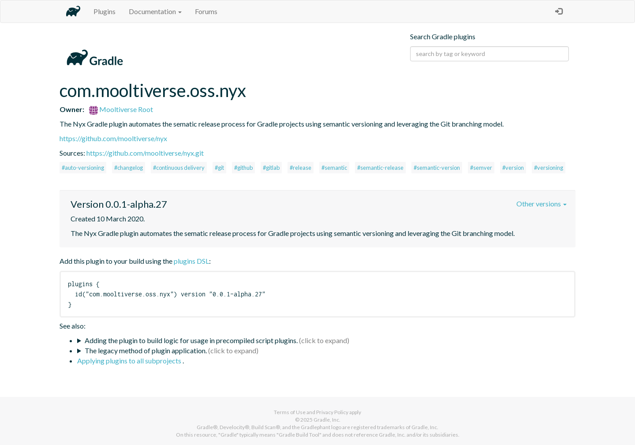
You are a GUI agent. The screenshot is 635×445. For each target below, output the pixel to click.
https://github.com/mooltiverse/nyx (113, 138)
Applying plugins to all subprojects (130, 360)
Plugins (104, 11)
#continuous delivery (179, 167)
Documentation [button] (155, 11)
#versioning (548, 167)
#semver (481, 167)
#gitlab (271, 167)
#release (300, 167)
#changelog (128, 167)
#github (243, 167)
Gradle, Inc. (327, 419)
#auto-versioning (83, 167)
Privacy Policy (332, 412)
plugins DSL (191, 261)
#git (219, 167)
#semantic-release (380, 167)
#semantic (334, 167)
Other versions (541, 203)
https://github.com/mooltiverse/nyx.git (145, 153)
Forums (206, 11)
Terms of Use (290, 412)
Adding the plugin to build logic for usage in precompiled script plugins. (191, 340)
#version (513, 167)
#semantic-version (437, 167)
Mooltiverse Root (121, 109)
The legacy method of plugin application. (146, 350)
